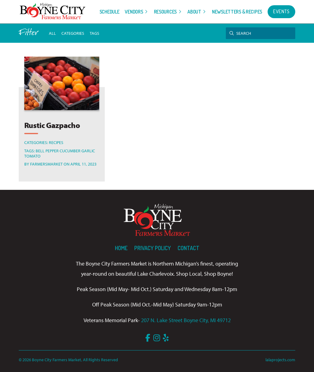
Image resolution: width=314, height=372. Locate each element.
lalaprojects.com (280, 359)
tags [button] (94, 33)
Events (281, 11)
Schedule (110, 12)
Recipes (56, 142)
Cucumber (70, 151)
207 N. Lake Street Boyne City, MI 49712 (186, 320)
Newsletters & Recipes (237, 12)
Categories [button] (72, 33)
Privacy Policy (152, 248)
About (194, 12)
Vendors (134, 12)
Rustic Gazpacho (52, 125)
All (52, 33)
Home (121, 248)
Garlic (88, 151)
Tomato (32, 156)
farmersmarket (46, 164)
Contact (188, 248)
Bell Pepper (47, 151)
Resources (165, 12)
